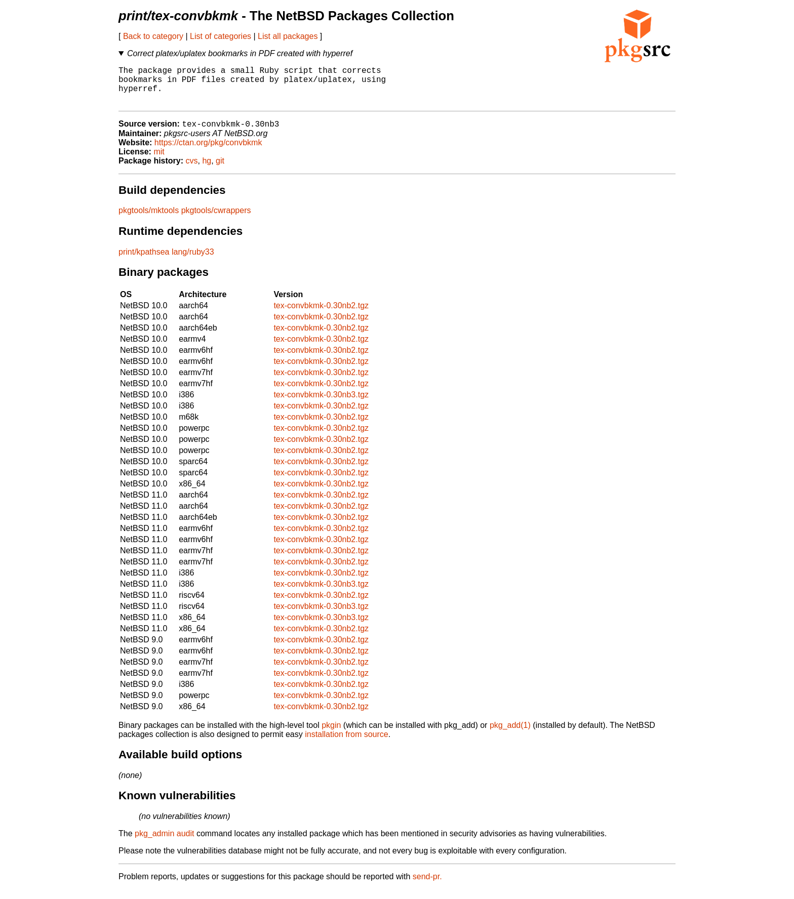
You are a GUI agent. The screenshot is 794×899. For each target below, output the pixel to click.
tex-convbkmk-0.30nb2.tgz (321, 315)
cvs (192, 170)
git (220, 170)
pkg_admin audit (164, 843)
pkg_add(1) (510, 734)
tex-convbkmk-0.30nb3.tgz (321, 404)
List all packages (287, 36)
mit (158, 161)
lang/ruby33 (193, 261)
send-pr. (427, 886)
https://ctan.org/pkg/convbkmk (208, 152)
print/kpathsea (144, 261)
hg (206, 170)
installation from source (346, 744)
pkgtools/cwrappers (216, 220)
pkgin (331, 734)
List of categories (220, 36)
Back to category (153, 36)
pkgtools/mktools (148, 220)
